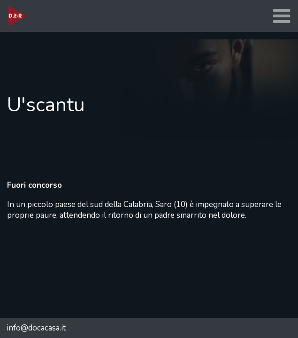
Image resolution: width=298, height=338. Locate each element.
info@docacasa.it (36, 328)
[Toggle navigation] (281, 16)
